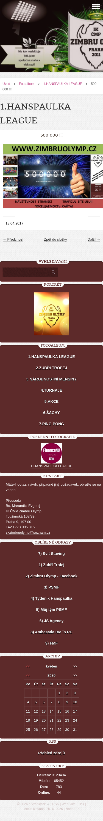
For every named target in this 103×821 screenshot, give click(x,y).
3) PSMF (51, 587)
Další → (94, 239)
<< (28, 666)
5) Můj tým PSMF (51, 609)
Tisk (81, 804)
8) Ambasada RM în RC (51, 632)
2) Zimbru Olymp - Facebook (51, 576)
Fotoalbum (27, 84)
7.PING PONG (51, 424)
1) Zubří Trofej (51, 565)
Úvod (6, 84)
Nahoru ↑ (72, 809)
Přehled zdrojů (51, 753)
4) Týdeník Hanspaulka (52, 598)
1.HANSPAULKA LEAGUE (62, 84)
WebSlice (69, 804)
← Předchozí (13, 239)
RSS (55, 804)
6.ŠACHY (51, 412)
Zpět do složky (55, 239)
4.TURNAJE (51, 390)
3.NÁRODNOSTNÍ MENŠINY (51, 379)
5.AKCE (51, 401)
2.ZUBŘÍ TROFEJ (51, 368)
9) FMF (51, 643)
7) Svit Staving (51, 553)
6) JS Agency (51, 621)
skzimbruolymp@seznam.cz (28, 532)
